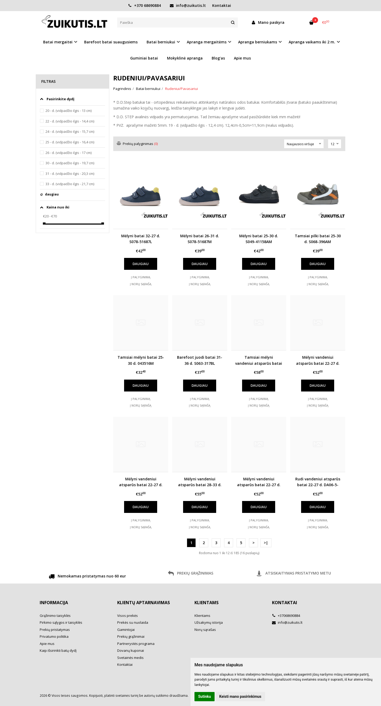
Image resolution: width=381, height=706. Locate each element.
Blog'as (218, 58)
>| (266, 542)
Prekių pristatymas (55, 629)
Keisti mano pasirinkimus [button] (240, 696)
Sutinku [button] (204, 696)
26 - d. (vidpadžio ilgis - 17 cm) (69, 152)
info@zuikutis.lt (188, 5)
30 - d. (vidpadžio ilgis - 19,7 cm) (70, 163)
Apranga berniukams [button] (257, 41)
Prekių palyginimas (137, 143)
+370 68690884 (144, 5)
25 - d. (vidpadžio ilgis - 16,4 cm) (70, 142)
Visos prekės (127, 615)
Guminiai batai (144, 58)
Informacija (54, 602)
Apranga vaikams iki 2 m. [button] (312, 41)
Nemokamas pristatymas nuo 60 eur (87, 577)
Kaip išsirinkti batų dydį (58, 650)
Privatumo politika (54, 636)
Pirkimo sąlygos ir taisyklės (61, 622)
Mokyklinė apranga (185, 58)
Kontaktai (221, 5)
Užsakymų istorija (208, 622)
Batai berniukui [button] (161, 41)
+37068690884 (286, 615)
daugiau (52, 194)
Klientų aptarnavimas (143, 602)
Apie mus (242, 58)
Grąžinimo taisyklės (55, 615)
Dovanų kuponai (130, 650)
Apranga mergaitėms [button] (206, 41)
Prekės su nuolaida (132, 622)
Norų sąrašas (205, 629)
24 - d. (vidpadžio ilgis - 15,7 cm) (70, 131)
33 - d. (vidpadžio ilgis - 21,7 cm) (70, 183)
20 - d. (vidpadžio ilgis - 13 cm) (69, 110)
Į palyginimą (140, 277)
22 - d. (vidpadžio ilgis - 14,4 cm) (70, 121)
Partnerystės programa (136, 643)
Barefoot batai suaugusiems (111, 41)
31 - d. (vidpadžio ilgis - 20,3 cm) (70, 173)
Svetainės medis (130, 657)
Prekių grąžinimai (130, 636)
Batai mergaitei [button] (57, 41)
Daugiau (141, 263)
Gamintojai (126, 629)
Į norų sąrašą (140, 284)
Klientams (206, 602)
